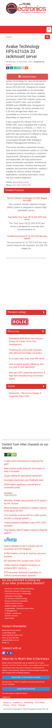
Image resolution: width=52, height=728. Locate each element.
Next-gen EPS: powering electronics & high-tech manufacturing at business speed (27, 375)
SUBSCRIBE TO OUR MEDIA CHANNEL (26, 677)
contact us (6, 697)
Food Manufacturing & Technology (18, 594)
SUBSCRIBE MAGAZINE (26, 689)
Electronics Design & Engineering (17, 591)
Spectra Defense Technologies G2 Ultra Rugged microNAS (27, 199)
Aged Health (9, 618)
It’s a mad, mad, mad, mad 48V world (26, 358)
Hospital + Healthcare (13, 613)
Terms (13, 705)
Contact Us (17, 702)
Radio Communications (14, 603)
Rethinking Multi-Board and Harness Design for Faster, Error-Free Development (26, 341)
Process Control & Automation (16, 601)
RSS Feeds (40, 702)
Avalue (8, 65)
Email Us (5, 643)
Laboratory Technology (13, 596)
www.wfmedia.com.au (10, 640)
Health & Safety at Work (14, 606)
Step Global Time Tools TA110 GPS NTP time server (27, 218)
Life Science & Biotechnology (16, 598)
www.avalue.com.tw (21, 182)
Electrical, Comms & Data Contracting (19, 589)
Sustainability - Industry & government (19, 608)
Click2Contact (27, 76)
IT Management (11, 611)
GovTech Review (11, 616)
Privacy (6, 705)
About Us (7, 702)
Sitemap (21, 705)
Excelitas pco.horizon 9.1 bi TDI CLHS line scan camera (27, 237)
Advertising (28, 702)
